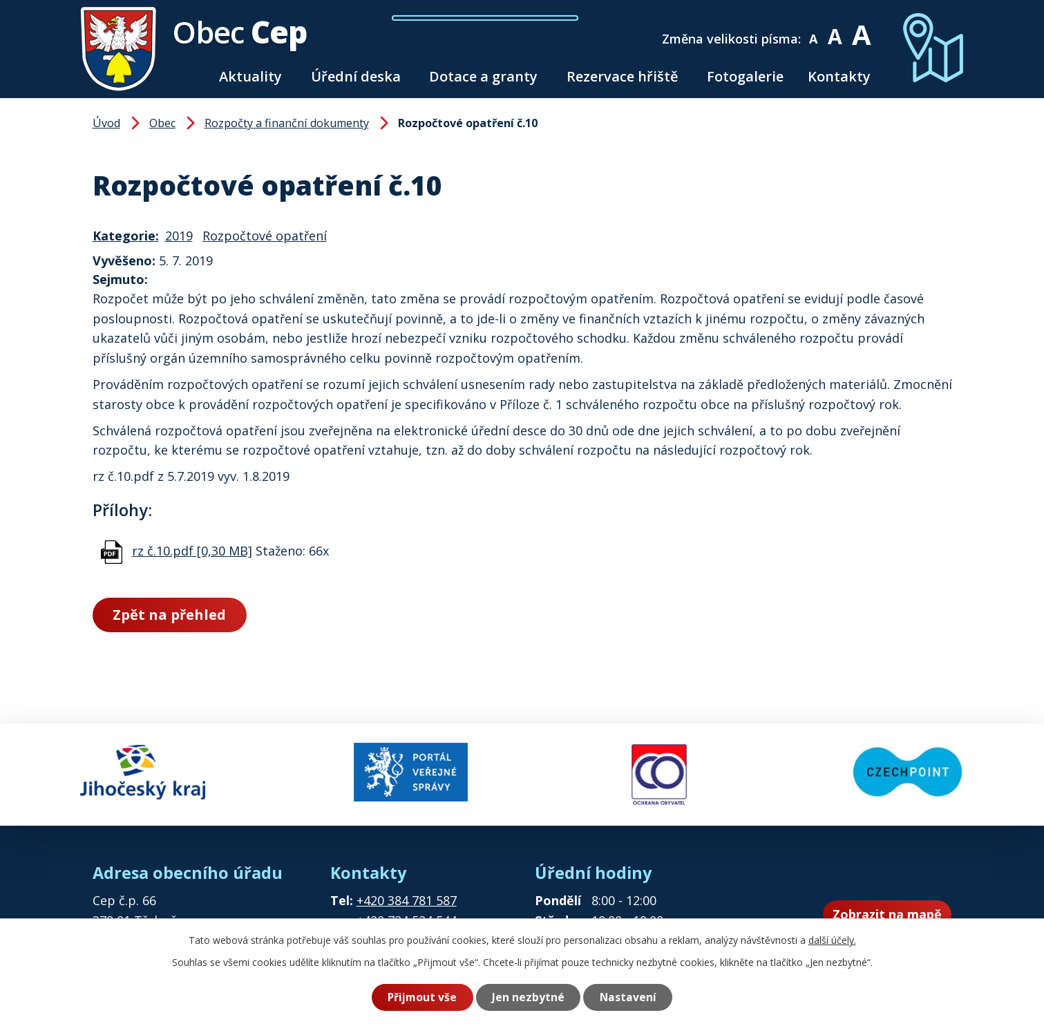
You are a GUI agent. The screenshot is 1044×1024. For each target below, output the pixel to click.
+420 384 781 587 (407, 900)
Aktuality (250, 76)
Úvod (190, 76)
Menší (813, 29)
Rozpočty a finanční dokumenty (287, 123)
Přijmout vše (422, 997)
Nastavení (628, 997)
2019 (179, 235)
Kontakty (839, 76)
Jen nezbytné (528, 997)
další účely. (832, 940)
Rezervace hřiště (622, 76)
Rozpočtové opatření (264, 235)
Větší (860, 29)
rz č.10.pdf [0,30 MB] (192, 550)
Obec (162, 123)
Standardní (835, 29)
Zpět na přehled (169, 614)
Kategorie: (126, 235)
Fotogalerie (745, 76)
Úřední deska (356, 76)
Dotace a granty (483, 76)
